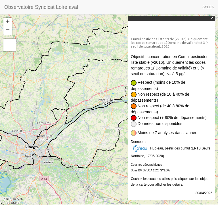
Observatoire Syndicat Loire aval (41, 7)
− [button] (8, 30)
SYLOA (208, 7)
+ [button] (8, 22)
